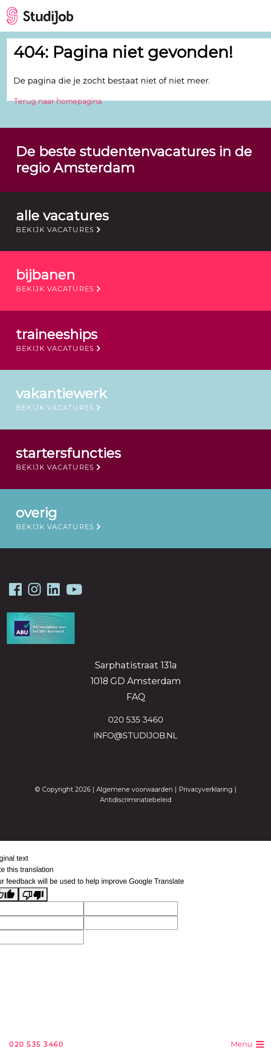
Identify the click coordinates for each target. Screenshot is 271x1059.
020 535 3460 (36, 1044)
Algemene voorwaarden (134, 789)
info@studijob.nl (135, 736)
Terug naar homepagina (58, 101)
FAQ (135, 696)
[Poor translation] (33, 894)
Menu (247, 1044)
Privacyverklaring (206, 789)
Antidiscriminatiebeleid (135, 800)
